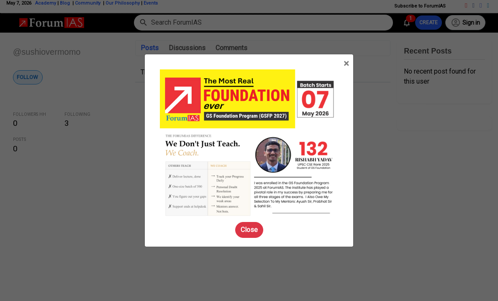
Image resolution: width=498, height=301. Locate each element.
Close (249, 230)
